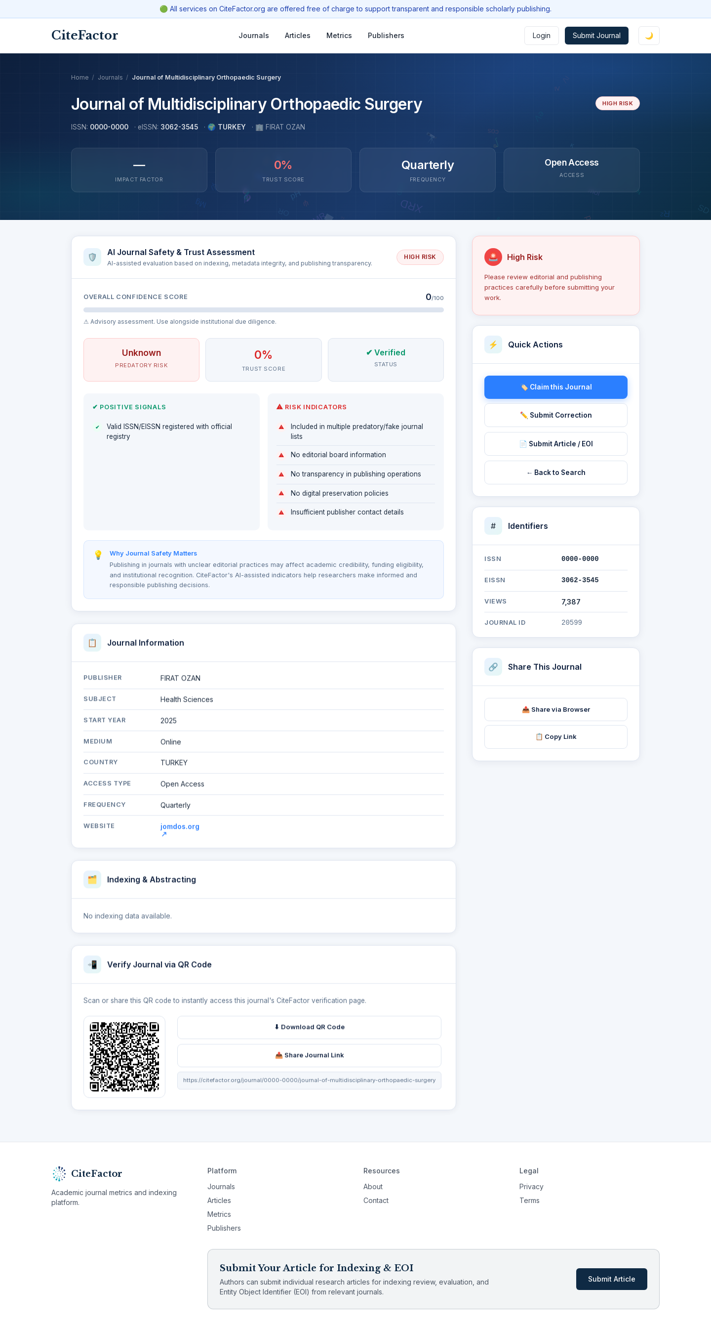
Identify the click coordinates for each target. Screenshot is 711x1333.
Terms (529, 1200)
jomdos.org (179, 833)
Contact (376, 1200)
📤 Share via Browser (556, 709)
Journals (253, 35)
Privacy (531, 1186)
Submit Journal (597, 35)
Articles (298, 35)
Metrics (339, 35)
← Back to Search (556, 472)
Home (80, 77)
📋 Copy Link (556, 736)
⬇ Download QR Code (309, 1031)
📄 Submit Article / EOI (556, 444)
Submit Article (611, 1279)
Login (542, 35)
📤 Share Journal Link (309, 1060)
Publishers (386, 35)
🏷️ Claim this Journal (556, 387)
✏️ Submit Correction (556, 415)
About (373, 1186)
